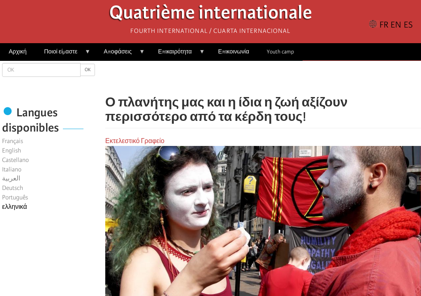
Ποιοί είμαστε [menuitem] (62, 54)
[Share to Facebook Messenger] (263, 78)
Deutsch (12, 188)
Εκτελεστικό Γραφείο (134, 141)
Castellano (15, 160)
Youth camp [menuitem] (280, 52)
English (11, 150)
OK (87, 69)
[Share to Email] (275, 78)
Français (12, 141)
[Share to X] (252, 78)
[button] (286, 78)
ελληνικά (14, 206)
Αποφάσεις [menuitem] (120, 54)
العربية (11, 178)
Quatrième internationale (210, 14)
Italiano (11, 169)
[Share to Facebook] (240, 78)
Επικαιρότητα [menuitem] (177, 54)
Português (15, 197)
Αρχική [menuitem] (17, 52)
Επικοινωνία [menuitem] (233, 52)
